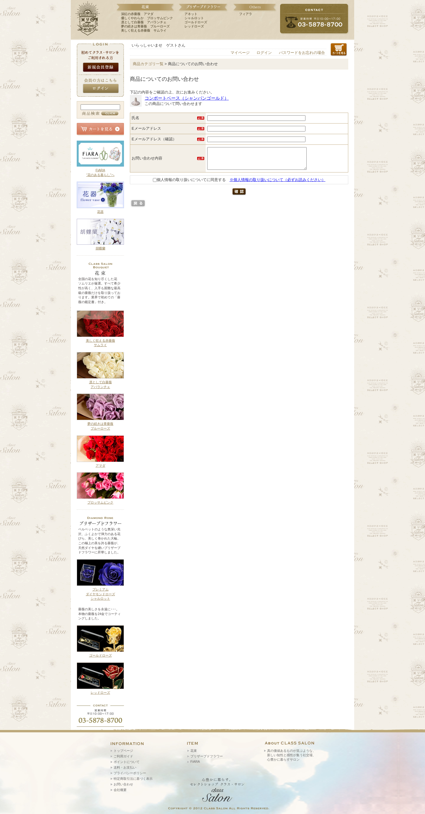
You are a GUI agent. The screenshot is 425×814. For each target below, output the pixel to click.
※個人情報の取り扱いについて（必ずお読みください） (278, 184)
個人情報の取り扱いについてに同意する (189, 184)
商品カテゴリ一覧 (148, 64)
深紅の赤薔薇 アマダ (137, 14)
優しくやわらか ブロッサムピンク (147, 18)
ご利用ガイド (123, 756)
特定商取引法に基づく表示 (133, 778)
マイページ (240, 52)
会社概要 (120, 790)
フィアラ (245, 14)
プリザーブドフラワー (206, 756)
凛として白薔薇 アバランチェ (143, 22)
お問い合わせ (123, 784)
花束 (193, 750)
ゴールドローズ (195, 22)
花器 (100, 211)
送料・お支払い (125, 767)
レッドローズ (194, 26)
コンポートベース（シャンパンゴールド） (187, 98)
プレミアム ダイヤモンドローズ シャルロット (100, 594)
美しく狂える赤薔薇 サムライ (143, 30)
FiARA (195, 761)
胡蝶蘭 (100, 248)
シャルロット (194, 18)
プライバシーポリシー (130, 773)
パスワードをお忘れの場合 (302, 52)
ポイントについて (127, 762)
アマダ (100, 465)
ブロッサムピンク (100, 502)
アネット (190, 14)
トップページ (123, 750)
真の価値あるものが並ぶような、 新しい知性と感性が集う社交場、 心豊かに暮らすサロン (291, 755)
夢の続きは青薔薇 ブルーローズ (145, 26)
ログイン (264, 52)
